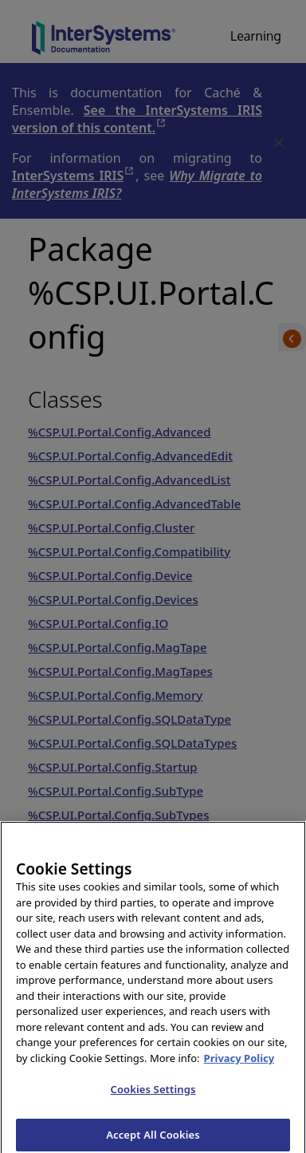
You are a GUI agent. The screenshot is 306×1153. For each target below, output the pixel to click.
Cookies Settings (153, 1094)
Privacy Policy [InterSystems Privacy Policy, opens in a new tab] (239, 1062)
